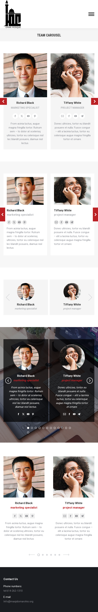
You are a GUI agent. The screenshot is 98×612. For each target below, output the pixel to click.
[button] (28, 428)
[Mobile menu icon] (91, 14)
